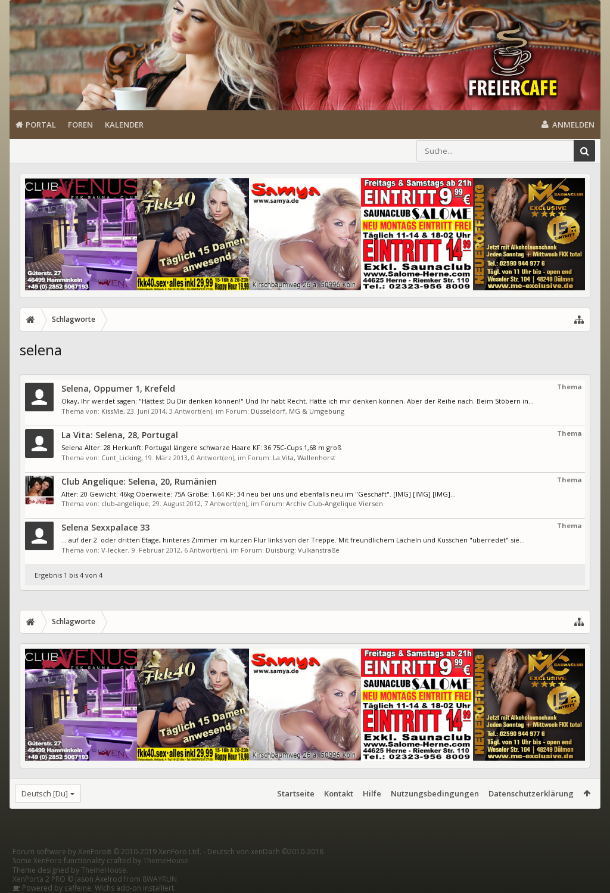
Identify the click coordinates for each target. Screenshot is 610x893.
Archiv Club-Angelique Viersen (334, 503)
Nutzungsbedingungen (435, 793)
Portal (41, 124)
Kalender (124, 124)
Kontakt (338, 793)
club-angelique (125, 503)
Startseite (296, 793)
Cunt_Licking (121, 457)
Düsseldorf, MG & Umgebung (297, 411)
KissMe (112, 411)
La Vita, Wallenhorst (304, 457)
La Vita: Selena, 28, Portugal (119, 435)
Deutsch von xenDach (265, 852)
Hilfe (372, 793)
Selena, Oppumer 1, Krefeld (118, 388)
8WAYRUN (159, 879)
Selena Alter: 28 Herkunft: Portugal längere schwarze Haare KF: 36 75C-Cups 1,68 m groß (201, 447)
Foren (80, 124)
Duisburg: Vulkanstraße (303, 549)
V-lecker (114, 549)
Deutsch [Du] (44, 793)
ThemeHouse (165, 860)
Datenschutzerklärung (531, 793)
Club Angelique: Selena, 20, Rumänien (139, 481)
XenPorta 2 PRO (39, 879)
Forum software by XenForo (107, 852)
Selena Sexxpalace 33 (105, 527)
